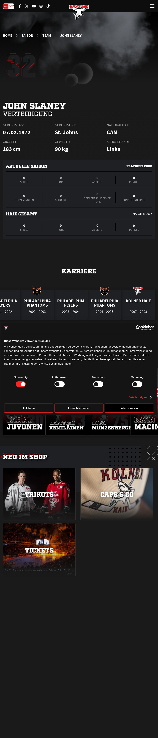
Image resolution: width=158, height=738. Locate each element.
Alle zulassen (129, 407)
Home (7, 35)
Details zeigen (138, 397)
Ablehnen (29, 407)
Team (46, 35)
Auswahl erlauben (79, 407)
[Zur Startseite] (79, 12)
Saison (27, 35)
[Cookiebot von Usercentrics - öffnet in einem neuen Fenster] (138, 328)
